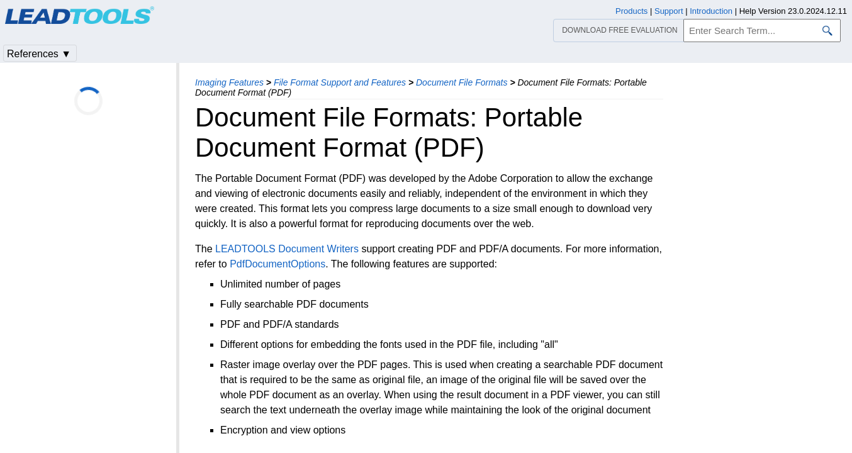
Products (631, 11)
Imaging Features (229, 82)
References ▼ (39, 53)
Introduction (711, 11)
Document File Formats (461, 82)
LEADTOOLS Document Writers (287, 248)
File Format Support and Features (340, 82)
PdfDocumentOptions (277, 264)
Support (668, 11)
